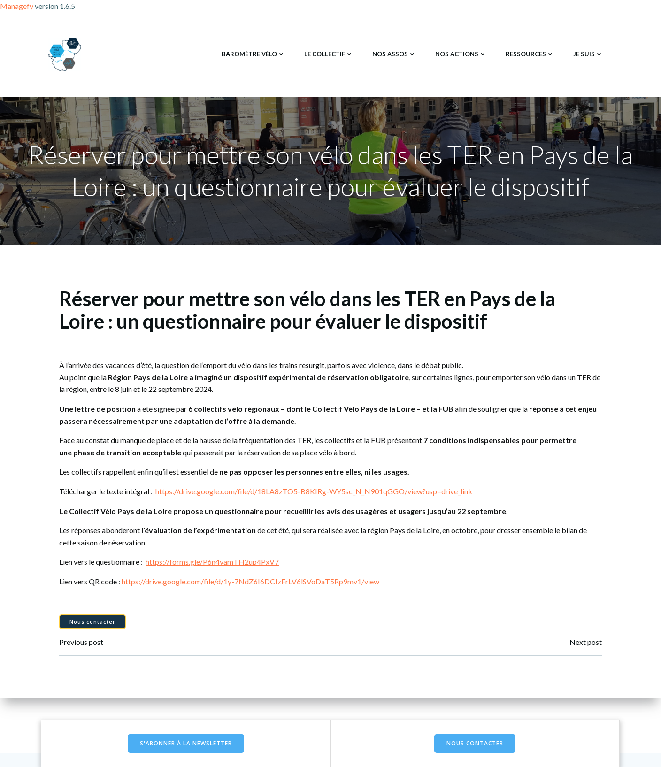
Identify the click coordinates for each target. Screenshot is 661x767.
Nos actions (461, 54)
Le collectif (329, 54)
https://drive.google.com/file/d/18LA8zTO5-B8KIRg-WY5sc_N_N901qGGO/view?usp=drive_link (313, 491)
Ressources (530, 54)
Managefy (17, 5)
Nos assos (394, 54)
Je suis (588, 54)
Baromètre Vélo (253, 54)
